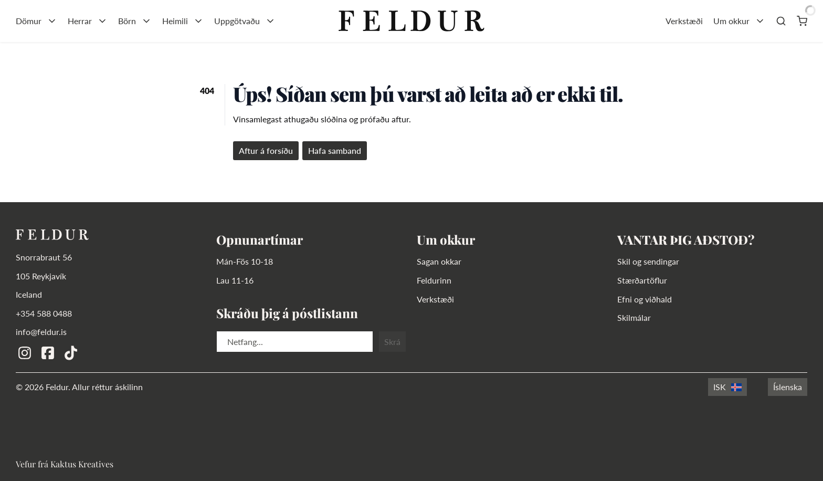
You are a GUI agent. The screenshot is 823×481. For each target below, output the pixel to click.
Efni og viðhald (644, 299)
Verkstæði (684, 21)
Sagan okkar (439, 261)
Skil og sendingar (648, 261)
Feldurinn (434, 280)
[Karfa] (802, 21)
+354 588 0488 (44, 313)
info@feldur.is (41, 332)
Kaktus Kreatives (81, 463)
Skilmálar (634, 317)
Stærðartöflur (642, 280)
